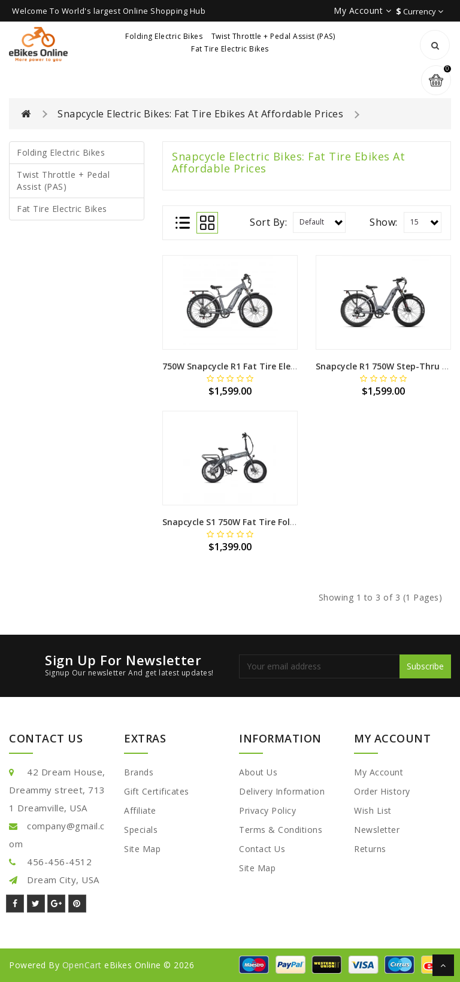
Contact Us (262, 848)
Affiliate (140, 810)
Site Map (142, 848)
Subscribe (425, 666)
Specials (141, 829)
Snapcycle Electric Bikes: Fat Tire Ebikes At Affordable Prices (200, 113)
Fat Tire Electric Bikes (230, 49)
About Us (258, 772)
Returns (370, 848)
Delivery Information (282, 791)
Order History (382, 791)
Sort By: (268, 222)
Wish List (373, 810)
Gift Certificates (156, 791)
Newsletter (377, 829)
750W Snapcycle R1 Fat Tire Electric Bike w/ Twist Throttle (284, 366)
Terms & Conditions (280, 829)
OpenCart (82, 965)
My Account (378, 772)
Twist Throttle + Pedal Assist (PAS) (273, 36)
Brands (138, 772)
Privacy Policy (267, 810)
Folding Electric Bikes (163, 36)
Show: (384, 222)
